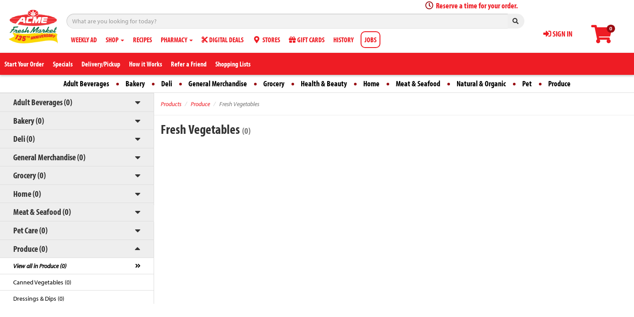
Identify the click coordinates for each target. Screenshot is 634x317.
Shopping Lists (233, 63)
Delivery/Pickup (100, 63)
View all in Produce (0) (39, 266)
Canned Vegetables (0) (42, 282)
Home (371, 83)
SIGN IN (557, 34)
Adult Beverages (86, 83)
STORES (266, 39)
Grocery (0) (29, 175)
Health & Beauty (324, 83)
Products (171, 104)
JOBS (370, 39)
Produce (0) (30, 248)
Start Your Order (24, 63)
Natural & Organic (481, 83)
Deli (166, 83)
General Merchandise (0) (49, 156)
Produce (559, 83)
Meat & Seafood (418, 83)
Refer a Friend (188, 63)
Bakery (135, 83)
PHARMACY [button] (177, 39)
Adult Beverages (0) (42, 101)
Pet (527, 83)
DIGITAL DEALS (222, 39)
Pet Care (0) (30, 230)
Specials (63, 63)
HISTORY (343, 39)
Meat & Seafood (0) (42, 211)
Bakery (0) (28, 120)
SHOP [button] (115, 39)
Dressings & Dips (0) (38, 298)
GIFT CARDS (306, 39)
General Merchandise (217, 83)
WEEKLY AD (84, 39)
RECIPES (142, 39)
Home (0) (27, 193)
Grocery (273, 83)
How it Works (145, 63)
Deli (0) (24, 138)
